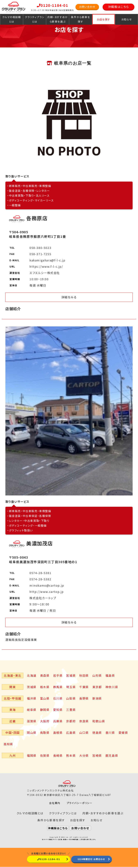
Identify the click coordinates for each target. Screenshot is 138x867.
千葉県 (84, 687)
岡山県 (31, 732)
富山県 (45, 698)
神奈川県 (111, 687)
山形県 (97, 675)
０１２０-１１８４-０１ (48, 859)
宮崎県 (97, 755)
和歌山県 (98, 721)
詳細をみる (69, 297)
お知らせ (126, 19)
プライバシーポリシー (80, 803)
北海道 (31, 675)
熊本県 (71, 755)
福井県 (31, 698)
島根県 (58, 732)
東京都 (97, 687)
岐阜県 (31, 709)
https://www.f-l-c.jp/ (46, 266)
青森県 (45, 675)
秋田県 (84, 675)
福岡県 (31, 755)
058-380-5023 (40, 247)
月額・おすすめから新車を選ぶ (57, 19)
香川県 (110, 732)
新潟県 (97, 698)
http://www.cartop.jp (46, 591)
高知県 (8, 744)
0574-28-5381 (40, 573)
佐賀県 (45, 755)
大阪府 (45, 721)
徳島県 (97, 732)
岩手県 (58, 675)
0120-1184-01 (52, 5)
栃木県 (45, 687)
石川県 (58, 698)
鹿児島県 (111, 755)
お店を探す (103, 19)
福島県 (110, 675)
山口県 (84, 732)
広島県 (71, 732)
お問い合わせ (87, 6)
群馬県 (58, 687)
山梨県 (71, 698)
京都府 (71, 721)
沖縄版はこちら (118, 6)
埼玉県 (71, 687)
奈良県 (84, 721)
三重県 (71, 709)
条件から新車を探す (80, 19)
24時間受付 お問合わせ (91, 859)
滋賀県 (31, 721)
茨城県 (31, 687)
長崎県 (58, 755)
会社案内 (54, 803)
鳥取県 (45, 732)
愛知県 (58, 709)
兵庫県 (58, 721)
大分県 (84, 755)
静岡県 (45, 709)
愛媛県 (123, 732)
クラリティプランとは (34, 19)
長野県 (84, 698)
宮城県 (71, 675)
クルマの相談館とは (11, 19)
